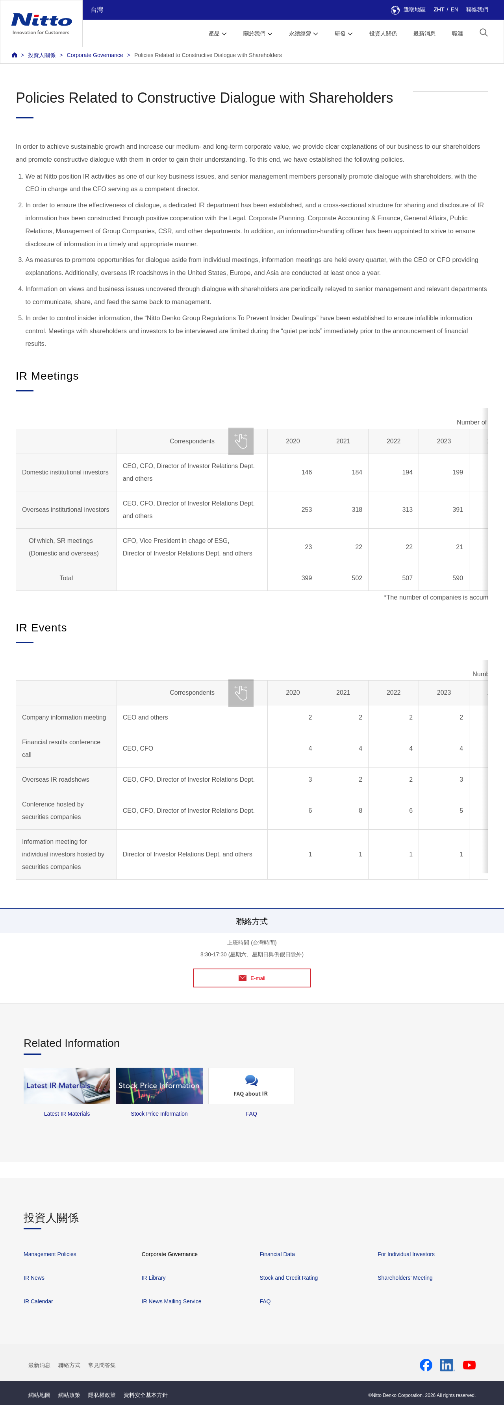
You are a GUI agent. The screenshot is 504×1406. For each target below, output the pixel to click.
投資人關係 (383, 33)
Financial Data (277, 1255)
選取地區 (408, 9)
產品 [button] (214, 33)
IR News (34, 1278)
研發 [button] (340, 33)
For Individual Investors (406, 1255)
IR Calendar (38, 1302)
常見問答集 (102, 1365)
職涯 (457, 33)
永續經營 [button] (300, 33)
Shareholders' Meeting (405, 1278)
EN (454, 9)
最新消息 (424, 33)
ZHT (439, 9)
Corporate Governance (95, 55)
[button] (484, 32)
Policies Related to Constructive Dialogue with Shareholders (208, 55)
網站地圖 (39, 1396)
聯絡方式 (69, 1365)
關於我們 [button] (254, 33)
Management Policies (50, 1255)
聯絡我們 (477, 9)
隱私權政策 (102, 1396)
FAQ (265, 1302)
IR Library (154, 1278)
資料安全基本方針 (146, 1396)
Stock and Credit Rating (288, 1278)
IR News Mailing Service (172, 1302)
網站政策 (69, 1396)
